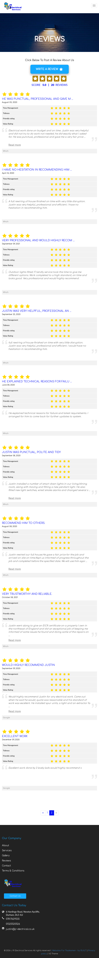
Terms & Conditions (13, 870)
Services (7, 850)
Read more (14, 145)
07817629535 (13, 919)
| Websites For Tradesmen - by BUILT (69, 950)
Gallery (6, 855)
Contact (6, 865)
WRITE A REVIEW (49, 69)
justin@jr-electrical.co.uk (20, 929)
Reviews (6, 860)
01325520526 (13, 924)
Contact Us (15, 896)
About (5, 845)
